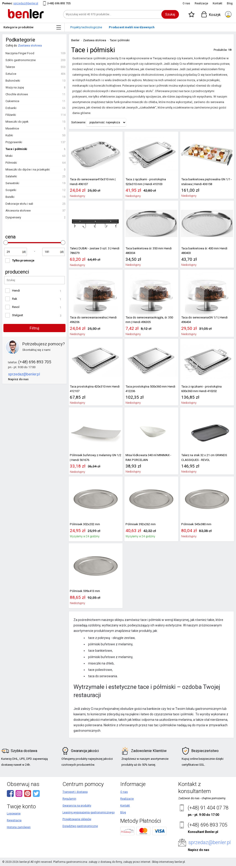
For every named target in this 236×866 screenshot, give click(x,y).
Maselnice (12, 128)
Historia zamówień (19, 827)
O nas (186, 3)
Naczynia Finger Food (19, 53)
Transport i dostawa (75, 792)
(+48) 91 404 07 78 (208, 808)
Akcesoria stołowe (18, 210)
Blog (230, 3)
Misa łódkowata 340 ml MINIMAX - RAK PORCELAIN (148, 457)
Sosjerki (10, 190)
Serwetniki (12, 183)
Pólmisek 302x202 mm (85, 524)
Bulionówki (12, 80)
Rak (14, 298)
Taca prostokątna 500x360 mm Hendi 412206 (150, 389)
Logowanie (14, 813)
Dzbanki (10, 108)
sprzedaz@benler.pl (25, 3)
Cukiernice (12, 101)
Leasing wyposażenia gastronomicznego (89, 812)
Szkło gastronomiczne (20, 60)
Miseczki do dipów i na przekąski (27, 169)
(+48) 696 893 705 (59, 3)
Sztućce (10, 73)
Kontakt (217, 3)
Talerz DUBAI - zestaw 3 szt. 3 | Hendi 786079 (94, 251)
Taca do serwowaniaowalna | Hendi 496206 (93, 320)
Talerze (10, 67)
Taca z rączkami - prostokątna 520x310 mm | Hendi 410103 (146, 182)
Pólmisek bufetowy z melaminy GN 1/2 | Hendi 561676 (95, 457)
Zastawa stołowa (30, 45)
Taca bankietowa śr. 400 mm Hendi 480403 (204, 251)
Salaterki (11, 176)
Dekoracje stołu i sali (19, 203)
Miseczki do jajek (17, 121)
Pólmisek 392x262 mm (141, 524)
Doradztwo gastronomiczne (80, 826)
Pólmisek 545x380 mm (196, 524)
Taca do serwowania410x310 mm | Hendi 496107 (92, 182)
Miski (9, 156)
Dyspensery (13, 217)
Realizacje (201, 3)
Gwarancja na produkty (77, 805)
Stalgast (17, 315)
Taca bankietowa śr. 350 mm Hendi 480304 (149, 251)
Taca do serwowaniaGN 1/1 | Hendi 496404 (204, 320)
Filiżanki (10, 114)
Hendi (16, 290)
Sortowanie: (78, 122)
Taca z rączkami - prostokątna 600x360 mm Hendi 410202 (201, 389)
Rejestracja (14, 820)
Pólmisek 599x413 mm (85, 591)
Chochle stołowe (16, 94)
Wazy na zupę (14, 87)
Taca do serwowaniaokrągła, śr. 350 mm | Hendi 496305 (149, 320)
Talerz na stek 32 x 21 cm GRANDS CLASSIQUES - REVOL (204, 457)
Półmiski (11, 162)
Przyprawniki (13, 142)
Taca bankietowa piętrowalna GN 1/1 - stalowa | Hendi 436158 (206, 182)
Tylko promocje (23, 260)
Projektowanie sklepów (77, 819)
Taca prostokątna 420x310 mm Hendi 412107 (95, 389)
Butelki (9, 197)
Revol (15, 307)
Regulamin (69, 798)
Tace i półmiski (16, 149)
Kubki (9, 135)
